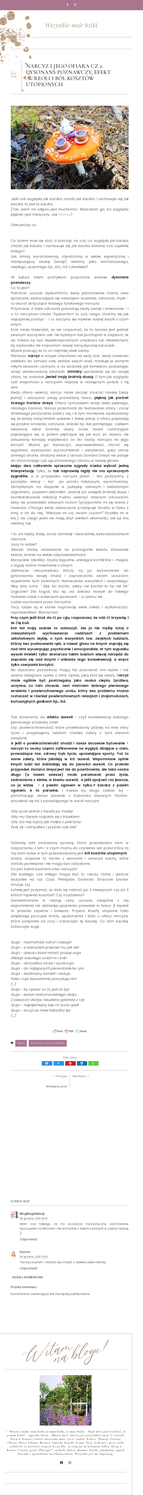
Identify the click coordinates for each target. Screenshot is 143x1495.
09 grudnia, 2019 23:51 (34, 1256)
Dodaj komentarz (27, 1277)
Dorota (25, 1252)
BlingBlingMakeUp (32, 1214)
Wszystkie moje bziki (71, 25)
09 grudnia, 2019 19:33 (34, 1218)
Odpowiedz (29, 1239)
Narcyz (21, 1043)
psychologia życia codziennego (48, 1043)
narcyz (64, 214)
